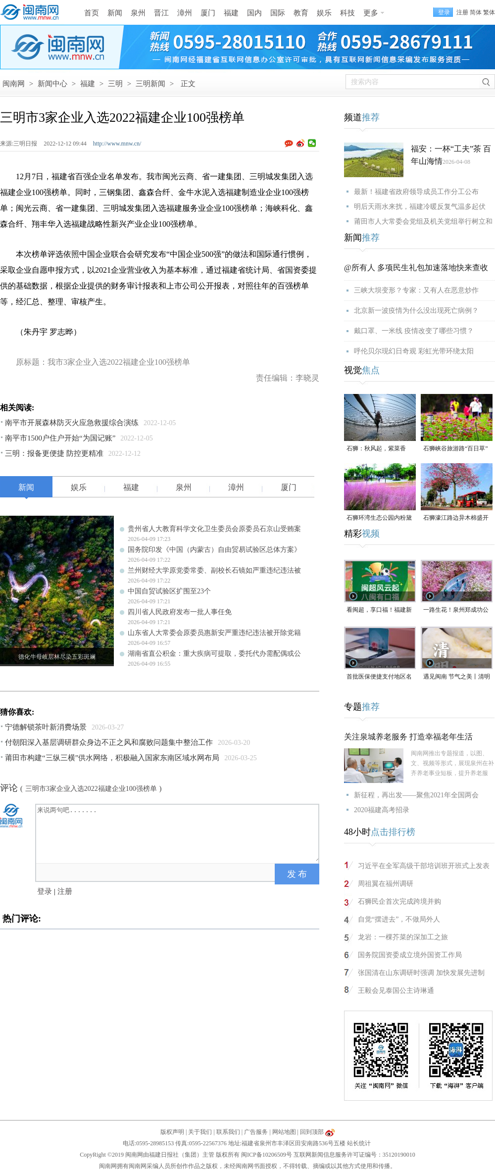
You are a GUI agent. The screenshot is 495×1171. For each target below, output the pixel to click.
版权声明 (172, 1131)
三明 (115, 84)
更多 (370, 13)
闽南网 (13, 84)
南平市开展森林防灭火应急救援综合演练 (72, 423)
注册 (462, 12)
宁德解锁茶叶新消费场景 (46, 727)
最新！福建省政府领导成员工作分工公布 (416, 191)
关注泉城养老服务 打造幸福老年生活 (408, 736)
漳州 (184, 13)
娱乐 (324, 13)
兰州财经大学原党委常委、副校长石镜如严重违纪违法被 (214, 570)
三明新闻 (150, 84)
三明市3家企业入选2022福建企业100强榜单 (91, 788)
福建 (231, 13)
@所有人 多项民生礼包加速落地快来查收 (416, 267)
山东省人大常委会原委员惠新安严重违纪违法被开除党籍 (214, 632)
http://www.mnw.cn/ (117, 143)
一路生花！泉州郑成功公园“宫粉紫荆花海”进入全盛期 (456, 610)
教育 (301, 13)
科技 (347, 13)
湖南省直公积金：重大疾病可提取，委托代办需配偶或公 (214, 653)
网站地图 (284, 1131)
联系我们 (228, 1131)
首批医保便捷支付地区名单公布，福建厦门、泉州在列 (379, 677)
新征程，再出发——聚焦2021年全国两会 (416, 795)
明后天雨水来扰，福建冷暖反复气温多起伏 (420, 206)
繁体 (489, 12)
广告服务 (256, 1131)
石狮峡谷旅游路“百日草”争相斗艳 (455, 449)
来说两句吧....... (178, 833)
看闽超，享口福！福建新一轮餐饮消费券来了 (379, 610)
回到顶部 (312, 1131)
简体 (476, 12)
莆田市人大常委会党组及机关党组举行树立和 (423, 221)
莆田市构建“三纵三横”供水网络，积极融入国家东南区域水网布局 (112, 758)
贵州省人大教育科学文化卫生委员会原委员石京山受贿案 (214, 529)
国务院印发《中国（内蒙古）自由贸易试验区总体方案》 (214, 549)
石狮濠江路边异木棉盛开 (456, 517)
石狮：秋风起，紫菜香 (376, 448)
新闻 (114, 13)
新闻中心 (52, 84)
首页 (91, 13)
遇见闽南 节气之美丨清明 (456, 676)
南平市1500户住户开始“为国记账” (60, 438)
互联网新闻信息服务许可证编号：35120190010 (354, 1154)
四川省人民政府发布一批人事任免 (180, 612)
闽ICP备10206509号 (266, 1154)
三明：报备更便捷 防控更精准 (54, 453)
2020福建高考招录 (381, 810)
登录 (44, 891)
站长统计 (359, 1143)
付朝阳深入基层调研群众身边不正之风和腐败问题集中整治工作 (109, 742)
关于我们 (200, 1131)
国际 (277, 13)
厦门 (207, 13)
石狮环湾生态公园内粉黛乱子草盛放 (379, 518)
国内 (254, 13)
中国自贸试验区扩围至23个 (169, 591)
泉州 (138, 13)
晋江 (161, 13)
